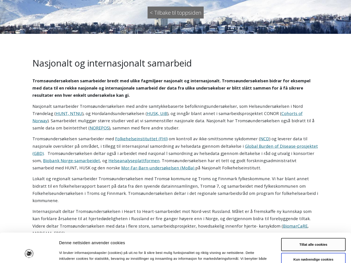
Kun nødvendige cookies (313, 234)
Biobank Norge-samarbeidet (71, 160)
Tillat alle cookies (313, 219)
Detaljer (240, 254)
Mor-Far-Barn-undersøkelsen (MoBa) (158, 168)
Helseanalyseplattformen (134, 160)
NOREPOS (99, 128)
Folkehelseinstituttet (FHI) (141, 138)
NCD (264, 138)
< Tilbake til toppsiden (175, 12)
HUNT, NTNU (69, 113)
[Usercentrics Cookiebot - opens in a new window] (29, 254)
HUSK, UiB (157, 113)
